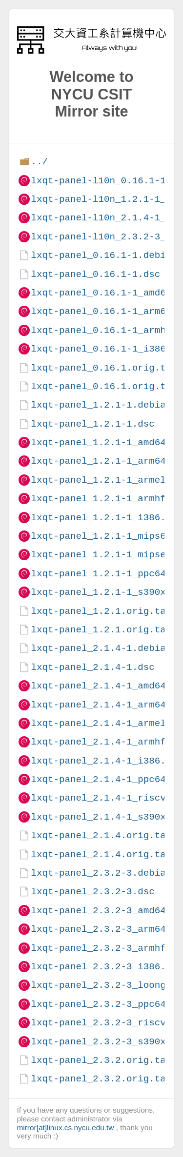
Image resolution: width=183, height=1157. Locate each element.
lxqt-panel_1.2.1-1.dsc (92, 424)
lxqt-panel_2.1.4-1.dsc (92, 667)
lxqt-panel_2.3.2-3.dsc (92, 891)
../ (39, 161)
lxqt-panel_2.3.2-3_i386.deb (107, 966)
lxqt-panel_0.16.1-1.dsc (95, 274)
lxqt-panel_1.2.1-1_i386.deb (107, 517)
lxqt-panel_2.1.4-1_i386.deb (107, 760)
